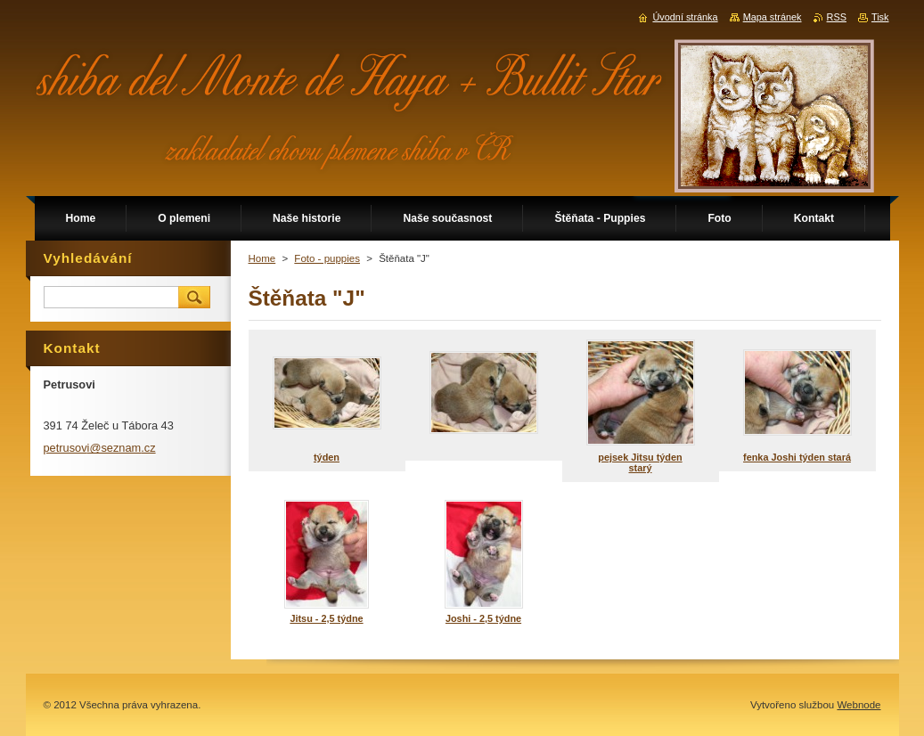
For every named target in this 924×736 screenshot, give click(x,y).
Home (262, 258)
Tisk (880, 17)
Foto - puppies (327, 258)
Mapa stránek (772, 17)
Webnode (858, 704)
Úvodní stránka (684, 17)
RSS (836, 17)
